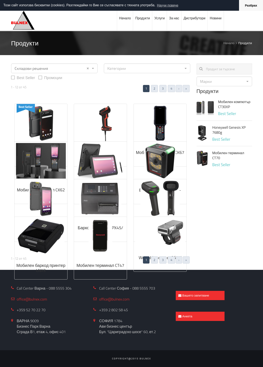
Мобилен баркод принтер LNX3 (40, 268)
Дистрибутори (194, 18)
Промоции (50, 77)
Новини (216, 18)
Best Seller (23, 77)
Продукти (142, 18)
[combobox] (54, 68)
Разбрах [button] (251, 5)
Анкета (185, 316)
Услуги (159, 18)
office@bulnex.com (32, 299)
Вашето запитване (193, 295)
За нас (174, 18)
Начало (125, 18)
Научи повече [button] (167, 5)
